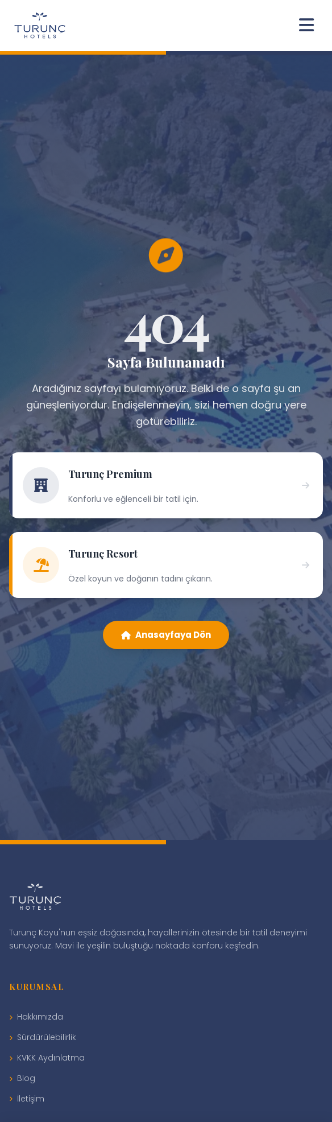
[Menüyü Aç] (306, 25)
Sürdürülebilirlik (42, 1037)
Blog (22, 1078)
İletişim (26, 1098)
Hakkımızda (36, 1016)
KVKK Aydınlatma (47, 1057)
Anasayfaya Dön (166, 635)
